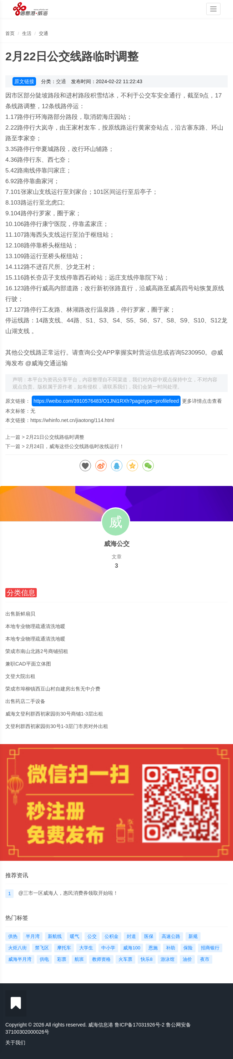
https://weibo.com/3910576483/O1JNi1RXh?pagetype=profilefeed (106, 401)
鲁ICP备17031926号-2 (139, 1025)
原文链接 (24, 81)
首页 (10, 33)
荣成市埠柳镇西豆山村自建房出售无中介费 (52, 689)
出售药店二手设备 (25, 701)
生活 (26, 33)
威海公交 (117, 543)
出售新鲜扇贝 (20, 614)
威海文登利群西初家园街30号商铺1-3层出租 (54, 714)
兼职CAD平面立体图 (28, 664)
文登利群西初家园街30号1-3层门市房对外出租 (56, 726)
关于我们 (15, 1042)
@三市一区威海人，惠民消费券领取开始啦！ (68, 893)
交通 (43, 33)
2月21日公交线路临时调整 (55, 437)
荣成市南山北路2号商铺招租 (36, 651)
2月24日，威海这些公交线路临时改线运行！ (75, 446)
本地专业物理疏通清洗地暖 (35, 626)
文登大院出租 (20, 676)
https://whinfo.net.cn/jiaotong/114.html (72, 420)
